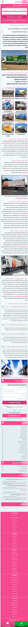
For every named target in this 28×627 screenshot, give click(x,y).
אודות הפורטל (14, 527)
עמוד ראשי (14, 515)
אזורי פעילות (14, 520)
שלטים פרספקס (14, 612)
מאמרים (14, 524)
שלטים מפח (14, 600)
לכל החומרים (14, 616)
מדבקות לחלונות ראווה (14, 582)
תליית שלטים (23, 433)
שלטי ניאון (14, 543)
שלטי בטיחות (14, 568)
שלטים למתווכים (22, 437)
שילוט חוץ (14, 522)
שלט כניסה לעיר (22, 448)
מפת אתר (14, 531)
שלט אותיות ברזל (22, 450)
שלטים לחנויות (23, 431)
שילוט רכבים (23, 427)
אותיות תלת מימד (14, 559)
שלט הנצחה (23, 456)
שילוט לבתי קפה (14, 595)
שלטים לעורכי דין (14, 573)
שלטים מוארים (14, 536)
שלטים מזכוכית (14, 605)
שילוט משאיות (14, 586)
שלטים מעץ (14, 614)
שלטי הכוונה (14, 570)
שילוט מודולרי (14, 556)
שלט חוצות (24, 213)
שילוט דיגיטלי (14, 540)
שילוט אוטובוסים (22, 471)
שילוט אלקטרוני (14, 545)
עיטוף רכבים (23, 458)
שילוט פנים (14, 552)
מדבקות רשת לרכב (21, 452)
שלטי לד (14, 538)
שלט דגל (24, 454)
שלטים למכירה (22, 435)
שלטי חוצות (23, 429)
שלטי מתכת (14, 609)
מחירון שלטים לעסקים (14, 517)
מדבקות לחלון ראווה (21, 441)
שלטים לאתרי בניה (22, 443)
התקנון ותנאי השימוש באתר (11, 20)
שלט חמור (24, 439)
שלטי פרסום (14, 563)
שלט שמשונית (23, 446)
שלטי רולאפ (14, 561)
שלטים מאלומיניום (14, 602)
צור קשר (14, 529)
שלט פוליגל (14, 607)
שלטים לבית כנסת (14, 554)
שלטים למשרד (14, 566)
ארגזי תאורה (14, 547)
